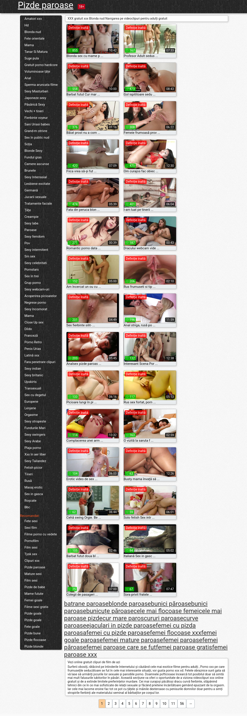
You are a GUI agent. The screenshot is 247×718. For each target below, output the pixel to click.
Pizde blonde (33, 646)
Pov (27, 243)
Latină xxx (31, 355)
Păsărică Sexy (34, 105)
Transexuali (32, 388)
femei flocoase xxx (175, 632)
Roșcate (30, 501)
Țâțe (27, 210)
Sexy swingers (34, 435)
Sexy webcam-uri (36, 289)
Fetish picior (33, 468)
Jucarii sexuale (35, 197)
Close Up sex (33, 322)
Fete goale (32, 627)
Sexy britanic (33, 375)
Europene (31, 402)
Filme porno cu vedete (40, 534)
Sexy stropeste (35, 421)
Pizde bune (32, 633)
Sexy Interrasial (35, 177)
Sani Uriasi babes (37, 124)
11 (173, 703)
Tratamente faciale (38, 204)
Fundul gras (33, 157)
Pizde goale (32, 613)
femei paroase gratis (184, 647)
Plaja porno (32, 448)
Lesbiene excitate (37, 184)
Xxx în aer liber (35, 454)
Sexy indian (32, 369)
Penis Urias (32, 349)
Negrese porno (35, 303)
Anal (27, 78)
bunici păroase (171, 603)
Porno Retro (33, 342)
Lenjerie (30, 408)
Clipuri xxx (32, 561)
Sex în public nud (36, 138)
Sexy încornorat (35, 309)
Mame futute (33, 594)
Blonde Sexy (33, 151)
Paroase (30, 230)
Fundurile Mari (34, 428)
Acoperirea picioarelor (40, 296)
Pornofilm (31, 541)
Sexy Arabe (32, 441)
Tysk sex (30, 554)
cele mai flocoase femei (166, 611)
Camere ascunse (36, 164)
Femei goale (33, 600)
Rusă (28, 481)
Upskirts (30, 382)
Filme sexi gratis (36, 607)
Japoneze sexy (35, 98)
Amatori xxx (33, 19)
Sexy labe (31, 223)
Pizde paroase (45, 5)
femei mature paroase (133, 640)
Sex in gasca (33, 494)
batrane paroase (86, 603)
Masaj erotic (33, 487)
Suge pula (31, 58)
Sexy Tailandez (35, 461)
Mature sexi (33, 574)
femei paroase (182, 640)
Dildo (28, 329)
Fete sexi (30, 521)
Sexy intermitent (36, 250)
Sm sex (29, 256)
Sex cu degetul (35, 395)
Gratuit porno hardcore (40, 65)
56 (182, 703)
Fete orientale (34, 38)
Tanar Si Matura (36, 52)
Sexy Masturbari (36, 91)
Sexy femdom (34, 237)
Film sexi (30, 547)
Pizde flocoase (35, 640)
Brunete (30, 171)
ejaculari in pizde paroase (121, 625)
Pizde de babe (34, 587)
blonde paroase (130, 603)
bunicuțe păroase (110, 611)
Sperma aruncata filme (41, 85)
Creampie (31, 217)
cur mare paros (123, 618)
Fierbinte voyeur (36, 118)
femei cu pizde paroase (118, 632)
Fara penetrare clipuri (39, 362)
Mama (29, 45)
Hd (26, 25)
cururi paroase (163, 618)
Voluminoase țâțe (37, 71)
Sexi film (30, 528)
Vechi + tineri (33, 111)
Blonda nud (32, 32)
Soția (28, 144)
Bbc (27, 507)
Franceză (31, 336)
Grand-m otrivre (35, 131)
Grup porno (32, 283)
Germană (31, 190)
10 (164, 703)
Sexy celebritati (35, 263)
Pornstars (31, 270)
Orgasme (31, 415)
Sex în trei (31, 276)
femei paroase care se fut (121, 647)
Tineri (28, 474)
